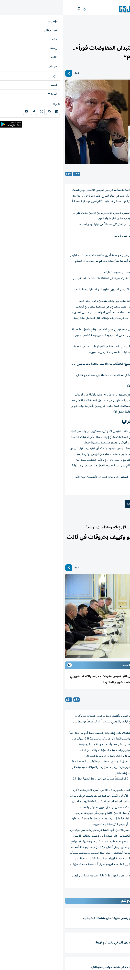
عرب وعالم (123, 29)
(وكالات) (106, 700)
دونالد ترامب (119, 504)
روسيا (81, 504)
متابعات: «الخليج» (100, 174)
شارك (13, 73)
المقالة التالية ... (119, 895)
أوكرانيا (67, 504)
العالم (113, 29)
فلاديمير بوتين (98, 504)
